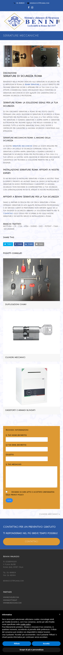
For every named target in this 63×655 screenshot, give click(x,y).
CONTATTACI (31, 541)
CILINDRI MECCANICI (15, 357)
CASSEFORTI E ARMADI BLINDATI (20, 410)
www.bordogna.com (12, 603)
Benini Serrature (32, 84)
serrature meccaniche (22, 146)
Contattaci (8, 213)
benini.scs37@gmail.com (39, 3)
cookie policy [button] (25, 624)
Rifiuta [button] (17, 644)
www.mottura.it (10, 600)
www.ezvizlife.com (11, 597)
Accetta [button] (46, 644)
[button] (58, 21)
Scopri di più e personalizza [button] (31, 650)
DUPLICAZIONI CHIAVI (15, 304)
